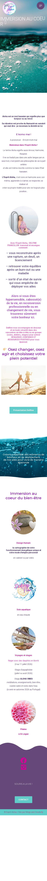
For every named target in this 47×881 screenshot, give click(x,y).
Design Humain (23, 543)
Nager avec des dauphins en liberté (23, 660)
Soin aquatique (23, 609)
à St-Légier (23, 734)
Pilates (23, 729)
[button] (24, 410)
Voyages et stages (23, 655)
